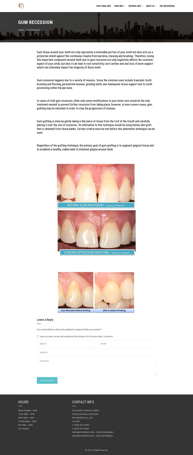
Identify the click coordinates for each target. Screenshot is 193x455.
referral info (136, 6)
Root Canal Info (103, 6)
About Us (151, 6)
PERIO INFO (119, 6)
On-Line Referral (167, 6)
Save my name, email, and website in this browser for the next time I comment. (76, 336)
